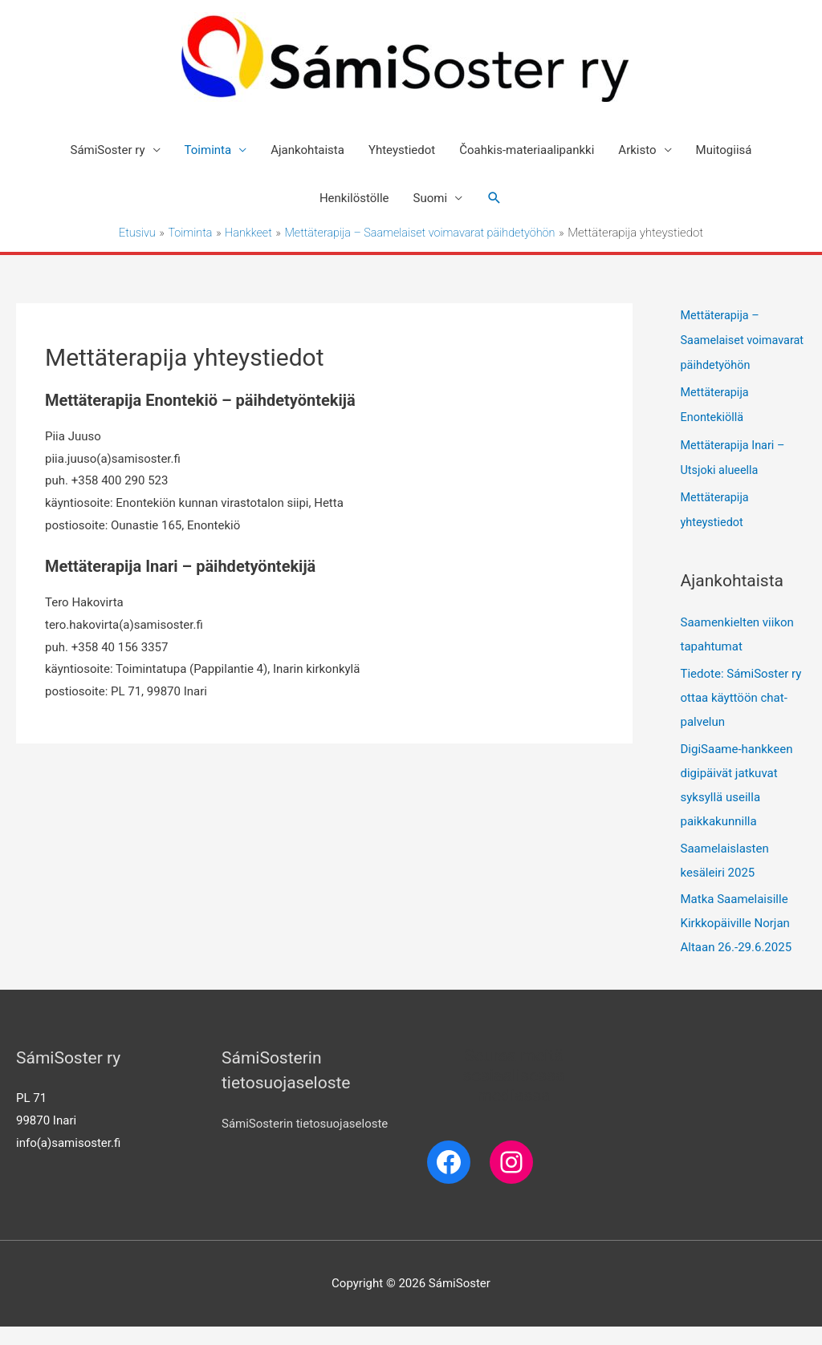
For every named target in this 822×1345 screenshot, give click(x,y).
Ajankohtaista (307, 150)
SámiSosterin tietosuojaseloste (305, 1141)
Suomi (430, 198)
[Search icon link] (494, 198)
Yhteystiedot (401, 150)
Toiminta (208, 150)
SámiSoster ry (108, 150)
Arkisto (637, 150)
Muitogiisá (724, 150)
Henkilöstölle (354, 198)
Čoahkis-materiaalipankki (526, 150)
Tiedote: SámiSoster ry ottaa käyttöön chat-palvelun (741, 716)
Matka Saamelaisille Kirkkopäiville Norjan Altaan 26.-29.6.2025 (736, 941)
